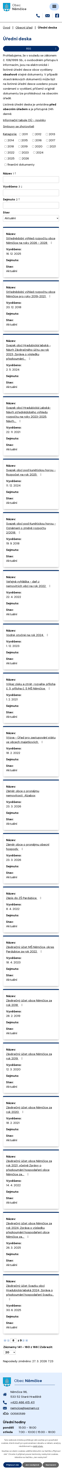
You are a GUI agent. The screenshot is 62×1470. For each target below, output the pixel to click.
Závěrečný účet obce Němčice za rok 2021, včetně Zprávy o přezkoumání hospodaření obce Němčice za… (29, 1167)
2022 (10, 152)
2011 (25, 134)
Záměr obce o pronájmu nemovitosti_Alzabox (22, 793)
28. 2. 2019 (13, 1016)
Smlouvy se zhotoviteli (18, 126)
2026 (25, 158)
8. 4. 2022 (13, 909)
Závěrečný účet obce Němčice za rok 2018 (29, 1003)
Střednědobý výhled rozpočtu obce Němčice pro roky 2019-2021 (30, 294)
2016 (38, 140)
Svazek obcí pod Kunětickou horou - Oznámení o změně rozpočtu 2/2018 (31, 528)
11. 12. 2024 (13, 485)
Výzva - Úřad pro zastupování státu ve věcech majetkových (31, 740)
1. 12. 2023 (13, 646)
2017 (52, 140)
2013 (52, 134)
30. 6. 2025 (13, 1310)
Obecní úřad (24, 28)
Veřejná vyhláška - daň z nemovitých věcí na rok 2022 (29, 584)
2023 (25, 152)
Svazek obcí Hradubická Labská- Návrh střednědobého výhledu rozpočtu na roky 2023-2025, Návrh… (28, 414)
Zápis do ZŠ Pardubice (24, 898)
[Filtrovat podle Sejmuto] (31, 205)
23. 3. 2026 (13, 806)
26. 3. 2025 (13, 1248)
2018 (10, 146)
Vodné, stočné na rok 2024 (27, 635)
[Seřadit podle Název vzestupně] (15, 172)
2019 (24, 146)
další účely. (38, 1446)
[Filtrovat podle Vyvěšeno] (31, 193)
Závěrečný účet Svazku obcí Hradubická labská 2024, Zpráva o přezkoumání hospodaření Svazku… (30, 1292)
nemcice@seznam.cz (24, 1408)
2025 (11, 158)
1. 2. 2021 (12, 699)
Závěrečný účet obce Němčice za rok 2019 (29, 1056)
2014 (10, 140)
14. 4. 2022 (13, 1185)
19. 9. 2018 (13, 543)
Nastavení (51, 1465)
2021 (53, 146)
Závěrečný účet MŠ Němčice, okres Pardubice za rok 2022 (30, 949)
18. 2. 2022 (13, 753)
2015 (24, 140)
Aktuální (11, 271)
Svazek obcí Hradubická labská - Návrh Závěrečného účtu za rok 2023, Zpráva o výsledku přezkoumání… (28, 352)
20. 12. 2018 (13, 307)
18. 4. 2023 (13, 962)
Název (8, 173)
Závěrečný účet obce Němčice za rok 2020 (29, 1110)
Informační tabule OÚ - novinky (24, 120)
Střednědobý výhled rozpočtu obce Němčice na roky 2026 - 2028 (30, 240)
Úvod (6, 28)
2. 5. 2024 (13, 370)
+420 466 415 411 (22, 1402)
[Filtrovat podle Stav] (31, 218)
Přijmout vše (12, 1465)
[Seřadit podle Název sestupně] (15, 174)
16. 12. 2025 (13, 254)
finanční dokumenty (21, 165)
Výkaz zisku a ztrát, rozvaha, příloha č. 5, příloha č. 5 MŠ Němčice (30, 686)
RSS (41, 48)
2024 (39, 152)
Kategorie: (10, 134)
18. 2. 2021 (13, 1123)
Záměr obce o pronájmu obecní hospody (27, 847)
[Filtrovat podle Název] (31, 179)
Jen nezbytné (32, 1465)
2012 (38, 134)
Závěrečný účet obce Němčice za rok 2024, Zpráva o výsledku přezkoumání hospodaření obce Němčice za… (29, 1230)
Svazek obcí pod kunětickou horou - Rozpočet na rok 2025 (31, 472)
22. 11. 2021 (13, 432)
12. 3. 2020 (13, 1069)
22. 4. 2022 (13, 597)
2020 (38, 146)
